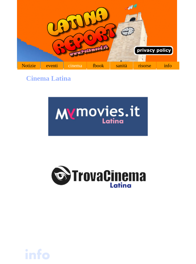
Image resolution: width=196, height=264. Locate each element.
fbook (98, 65)
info (168, 65)
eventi (52, 65)
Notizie (29, 65)
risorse (144, 65)
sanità (121, 65)
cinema (75, 65)
